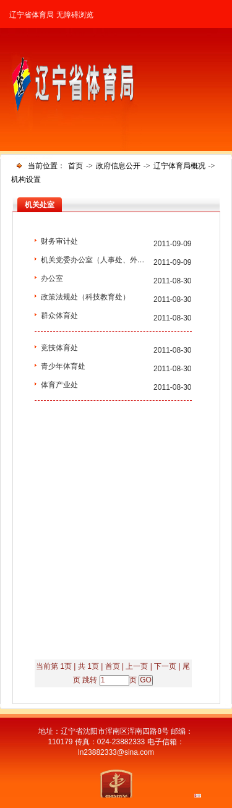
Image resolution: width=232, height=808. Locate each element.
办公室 (52, 278)
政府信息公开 (118, 165)
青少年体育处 (63, 366)
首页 (75, 165)
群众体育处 (59, 315)
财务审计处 (59, 241)
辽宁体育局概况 (179, 165)
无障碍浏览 (74, 15)
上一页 (137, 666)
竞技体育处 (59, 347)
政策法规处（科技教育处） (85, 297)
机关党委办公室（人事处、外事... (94, 260)
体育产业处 (59, 384)
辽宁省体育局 (31, 15)
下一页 (165, 666)
